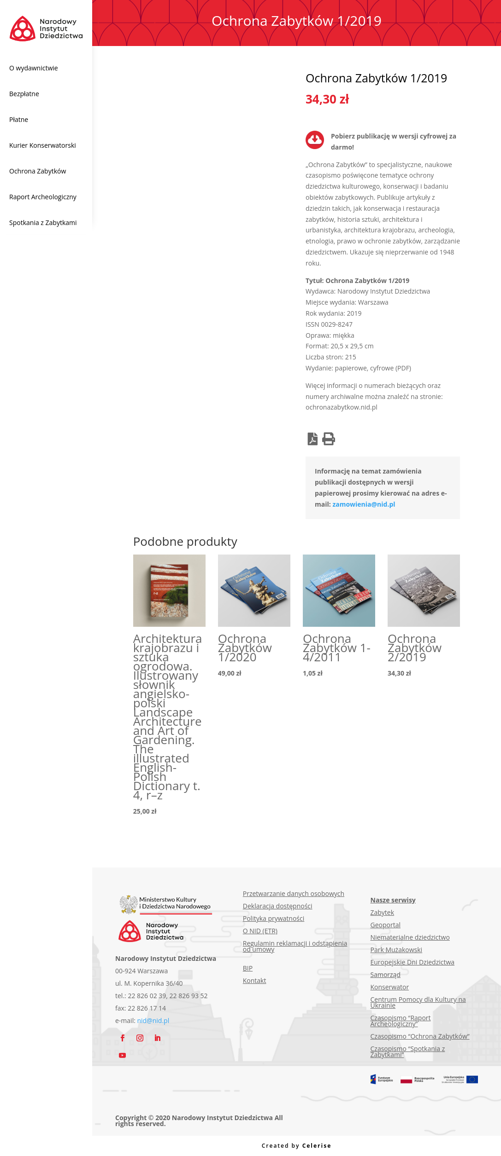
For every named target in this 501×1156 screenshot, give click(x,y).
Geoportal (386, 924)
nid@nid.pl (153, 1020)
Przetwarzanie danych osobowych (293, 893)
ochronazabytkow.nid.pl (341, 407)
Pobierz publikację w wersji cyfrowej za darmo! (393, 141)
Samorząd (386, 974)
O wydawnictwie (33, 68)
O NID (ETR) (260, 930)
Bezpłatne (24, 93)
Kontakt (254, 980)
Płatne (18, 119)
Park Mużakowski (397, 949)
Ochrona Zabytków (37, 171)
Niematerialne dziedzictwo (410, 937)
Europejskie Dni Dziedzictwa (413, 962)
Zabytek (383, 912)
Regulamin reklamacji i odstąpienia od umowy (295, 946)
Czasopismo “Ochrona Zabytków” (420, 1036)
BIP (248, 968)
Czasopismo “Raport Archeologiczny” (401, 1020)
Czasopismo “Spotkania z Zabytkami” (408, 1051)
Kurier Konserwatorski (42, 145)
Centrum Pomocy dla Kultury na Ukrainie (418, 1002)
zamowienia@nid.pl (363, 504)
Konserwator (390, 987)
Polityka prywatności (274, 918)
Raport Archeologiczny (43, 196)
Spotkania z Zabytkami (43, 222)
